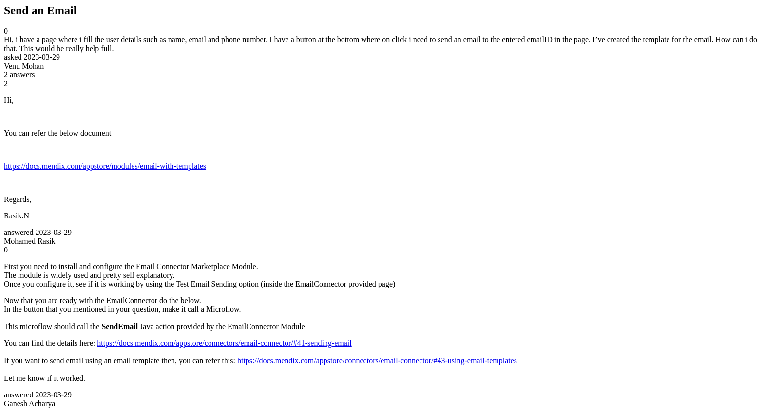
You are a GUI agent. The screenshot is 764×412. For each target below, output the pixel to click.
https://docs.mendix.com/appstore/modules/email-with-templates (105, 166)
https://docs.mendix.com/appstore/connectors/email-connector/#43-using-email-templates (377, 361)
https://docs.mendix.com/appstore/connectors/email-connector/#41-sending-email (224, 343)
